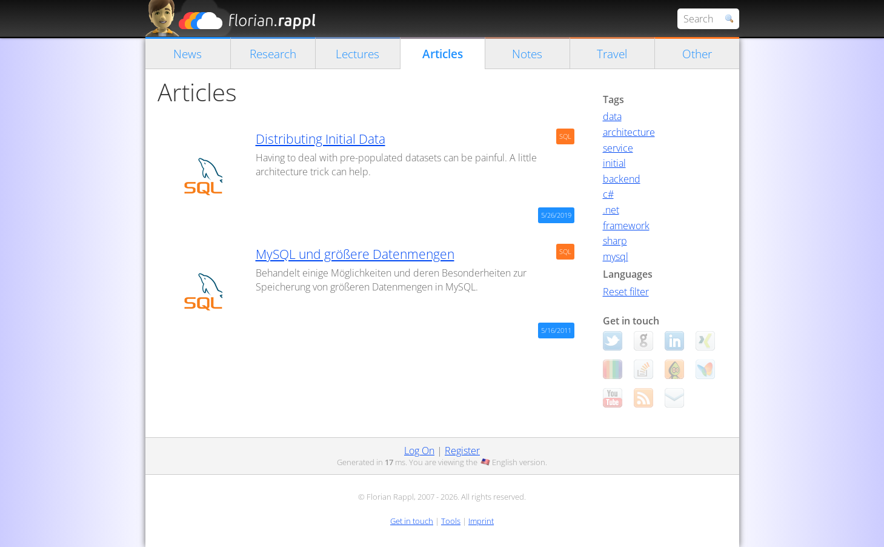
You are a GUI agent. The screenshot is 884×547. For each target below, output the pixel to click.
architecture (629, 132)
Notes (527, 53)
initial (614, 163)
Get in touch (411, 520)
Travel (612, 53)
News (187, 53)
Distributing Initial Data (320, 138)
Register (462, 450)
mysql (615, 256)
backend (621, 179)
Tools (450, 520)
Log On (419, 450)
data (612, 116)
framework (626, 225)
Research (273, 53)
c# (608, 194)
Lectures (357, 53)
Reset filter (626, 291)
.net (611, 209)
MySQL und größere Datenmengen (355, 254)
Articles (442, 53)
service (618, 148)
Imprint (481, 520)
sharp (615, 240)
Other (697, 53)
